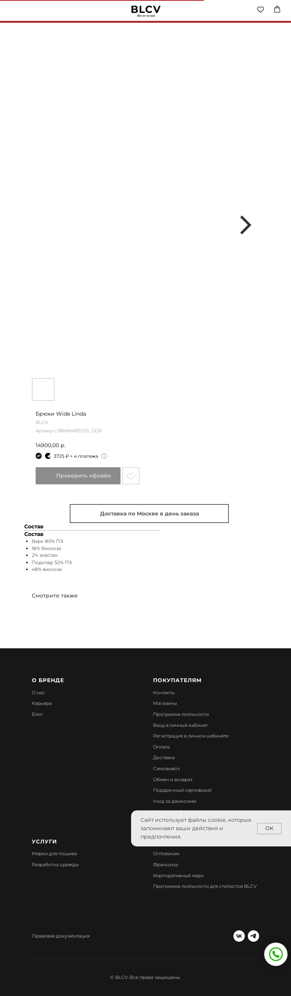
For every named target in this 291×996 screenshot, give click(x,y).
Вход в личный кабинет (180, 725)
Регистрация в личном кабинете (190, 736)
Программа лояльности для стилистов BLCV (205, 886)
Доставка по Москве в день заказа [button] (149, 513)
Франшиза (165, 864)
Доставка (164, 757)
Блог (37, 714)
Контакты (164, 692)
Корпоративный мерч (178, 875)
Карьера (42, 703)
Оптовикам (166, 853)
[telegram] (253, 936)
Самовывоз (166, 768)
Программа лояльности (181, 714)
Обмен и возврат (172, 779)
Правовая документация (61, 936)
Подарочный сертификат (182, 790)
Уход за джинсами (174, 801)
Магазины (165, 703)
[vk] (239, 936)
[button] (260, 9)
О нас (38, 692)
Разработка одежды (55, 864)
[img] (146, 11)
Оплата (161, 747)
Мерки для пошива (54, 853)
